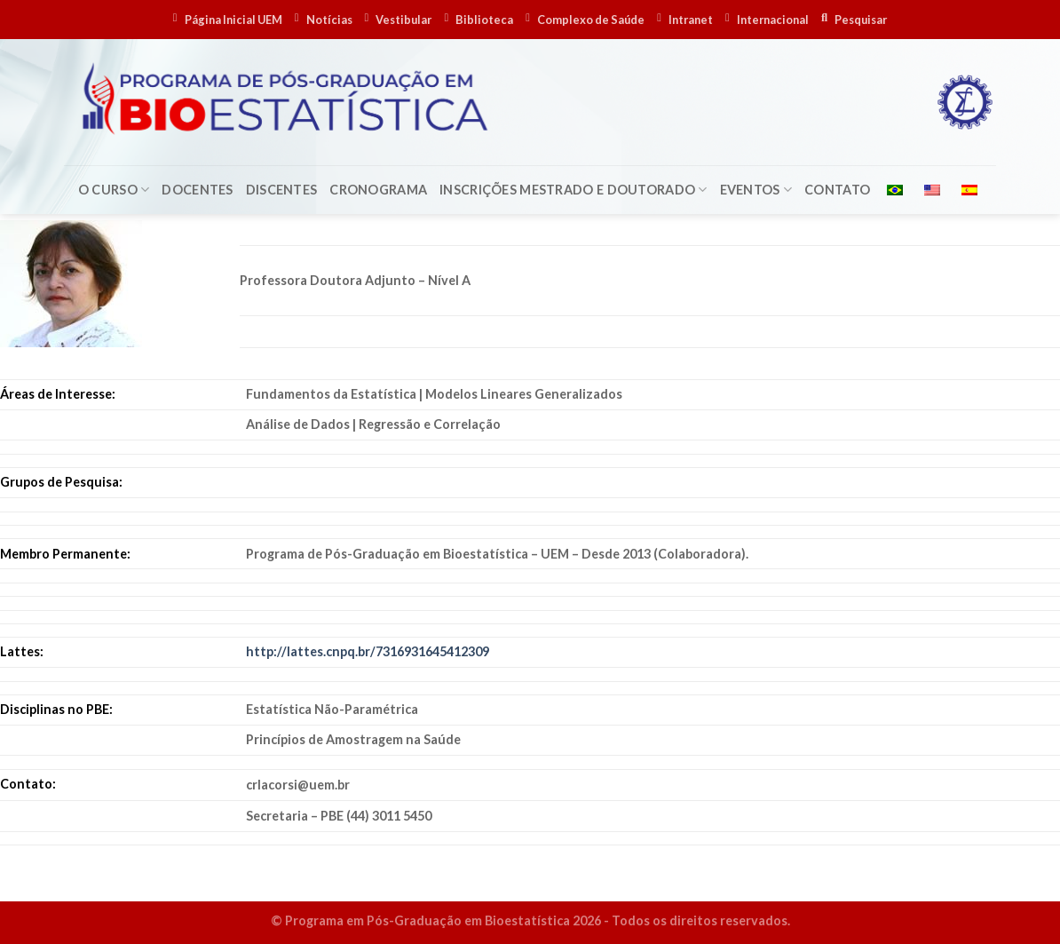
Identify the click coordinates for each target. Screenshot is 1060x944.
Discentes (282, 189)
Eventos (756, 189)
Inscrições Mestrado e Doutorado (573, 189)
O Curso (114, 189)
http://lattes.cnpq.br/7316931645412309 (367, 651)
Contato (837, 189)
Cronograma (378, 189)
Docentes (197, 189)
